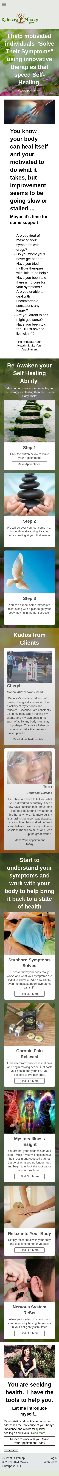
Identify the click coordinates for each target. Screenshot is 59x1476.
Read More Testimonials (28, 739)
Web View (50, 1462)
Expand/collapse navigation (29, 4)
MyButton (29, 541)
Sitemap (19, 1458)
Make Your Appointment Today (29, 842)
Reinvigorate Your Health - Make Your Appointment (29, 345)
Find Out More (29, 993)
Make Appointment (29, 90)
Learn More (29, 618)
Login (53, 1458)
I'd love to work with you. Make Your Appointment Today (29, 1441)
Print (7, 1458)
